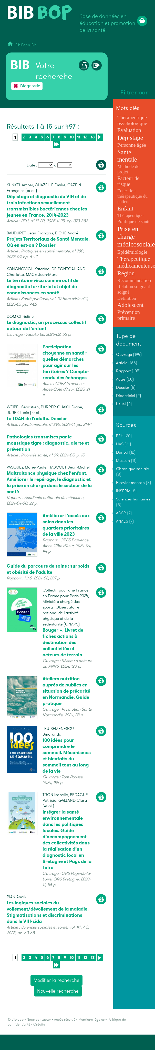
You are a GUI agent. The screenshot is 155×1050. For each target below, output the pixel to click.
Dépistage (130, 137)
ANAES (122, 521)
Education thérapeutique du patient (132, 196)
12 (85, 137)
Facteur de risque (128, 181)
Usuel (121, 404)
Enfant (125, 208)
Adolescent (130, 305)
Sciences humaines (133, 499)
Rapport (123, 371)
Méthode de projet (128, 169)
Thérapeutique (130, 215)
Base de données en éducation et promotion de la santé (107, 23)
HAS (119, 444)
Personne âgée (131, 145)
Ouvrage (124, 354)
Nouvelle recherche (58, 991)
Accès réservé (64, 1019)
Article (121, 363)
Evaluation (129, 130)
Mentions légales (91, 1019)
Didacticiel (125, 396)
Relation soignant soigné (133, 289)
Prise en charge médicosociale (136, 236)
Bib (34, 44)
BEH (119, 436)
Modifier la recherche (56, 980)
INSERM (123, 491)
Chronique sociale (132, 469)
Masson (123, 460)
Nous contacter (39, 1019)
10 (72, 137)
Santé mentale (127, 156)
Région (126, 273)
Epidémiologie (132, 252)
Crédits (39, 1024)
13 (93, 137)
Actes (121, 379)
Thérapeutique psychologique (132, 120)
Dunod (122, 452)
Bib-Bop (21, 44)
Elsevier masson (130, 483)
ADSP (121, 513)
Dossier (122, 387)
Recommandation (134, 280)
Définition (126, 298)
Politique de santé (133, 221)
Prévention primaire (128, 315)
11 (78, 137)
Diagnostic (30, 86)
